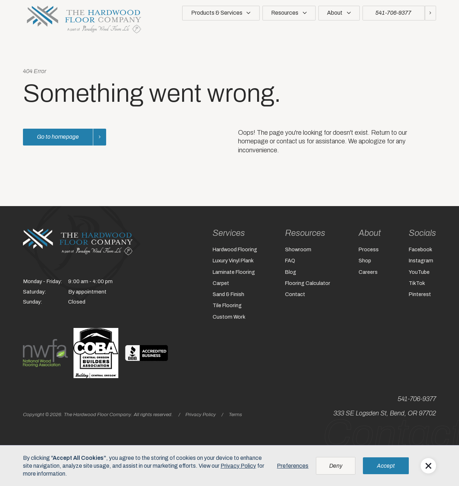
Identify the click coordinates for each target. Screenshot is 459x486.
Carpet (219, 284)
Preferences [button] (292, 466)
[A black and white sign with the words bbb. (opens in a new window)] (146, 353)
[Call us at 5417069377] (399, 13)
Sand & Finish (227, 296)
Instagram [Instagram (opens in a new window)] (421, 261)
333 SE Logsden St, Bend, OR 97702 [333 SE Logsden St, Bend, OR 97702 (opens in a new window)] (384, 413)
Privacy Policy (200, 414)
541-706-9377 (417, 399)
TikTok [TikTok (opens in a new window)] (417, 284)
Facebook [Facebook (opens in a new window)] (421, 250)
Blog (290, 273)
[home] (84, 20)
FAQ (290, 261)
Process (369, 250)
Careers (368, 273)
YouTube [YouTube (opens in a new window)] (419, 273)
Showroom (298, 250)
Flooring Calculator (307, 284)
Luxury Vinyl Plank (232, 261)
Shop (365, 261)
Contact (295, 296)
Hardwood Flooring (234, 250)
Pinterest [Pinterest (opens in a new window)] (420, 296)
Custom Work (227, 319)
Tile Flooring (226, 308)
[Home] (78, 242)
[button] (221, 14)
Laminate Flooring (233, 273)
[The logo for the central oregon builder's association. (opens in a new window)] (96, 353)
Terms (235, 414)
